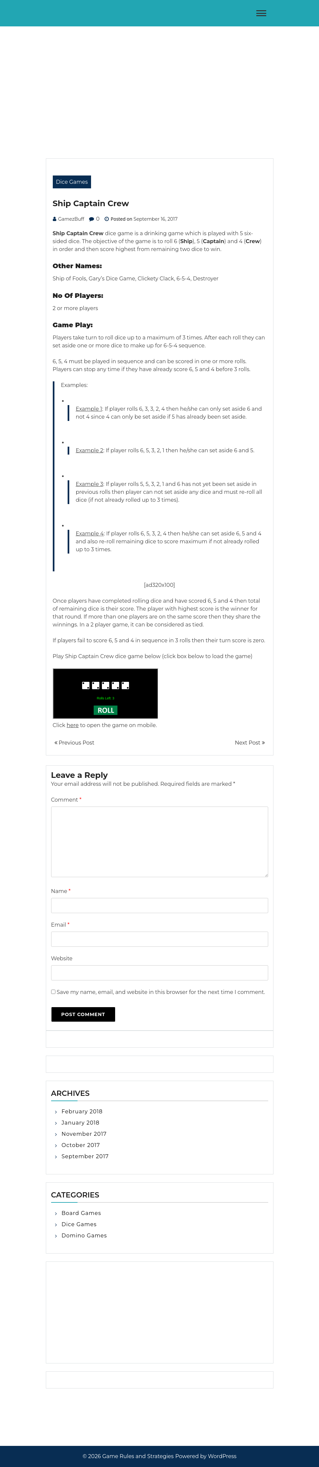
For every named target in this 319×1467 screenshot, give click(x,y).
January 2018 (81, 1123)
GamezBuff (71, 219)
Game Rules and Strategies (138, 1456)
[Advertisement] (159, 76)
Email (60, 925)
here (73, 725)
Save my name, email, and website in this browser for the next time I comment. (161, 992)
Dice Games (72, 182)
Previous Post (74, 743)
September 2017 (85, 1156)
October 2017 (81, 1145)
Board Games (81, 1213)
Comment (66, 800)
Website (62, 958)
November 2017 (84, 1134)
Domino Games (84, 1235)
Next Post (250, 743)
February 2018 (82, 1111)
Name (61, 891)
